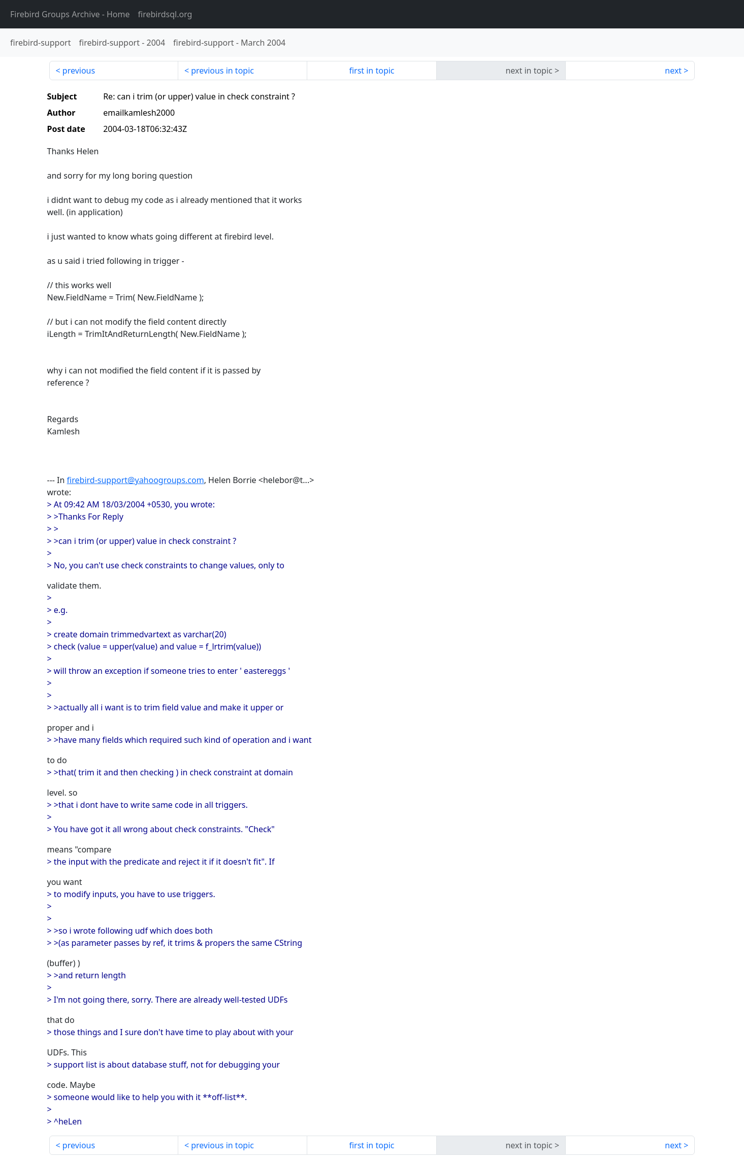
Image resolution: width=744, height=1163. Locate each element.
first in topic (371, 70)
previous (78, 70)
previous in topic (222, 70)
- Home (70, 14)
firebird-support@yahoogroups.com (135, 480)
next (673, 70)
